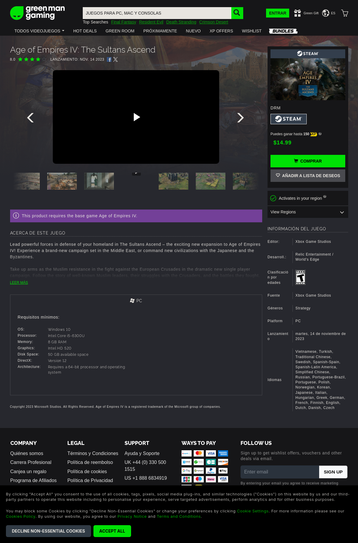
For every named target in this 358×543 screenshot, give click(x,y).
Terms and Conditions (179, 516)
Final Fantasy (123, 22)
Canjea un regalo (28, 471)
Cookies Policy (20, 516)
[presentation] (31, 119)
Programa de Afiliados (33, 480)
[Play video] (136, 117)
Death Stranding (181, 22)
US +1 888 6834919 (146, 478)
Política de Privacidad (90, 480)
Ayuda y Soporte (142, 453)
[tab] (136, 301)
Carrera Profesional (31, 462)
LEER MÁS (19, 283)
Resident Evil (151, 22)
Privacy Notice (132, 516)
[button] (39, 31)
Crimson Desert (213, 22)
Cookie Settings (253, 511)
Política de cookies (87, 471)
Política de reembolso (90, 462)
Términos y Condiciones (92, 453)
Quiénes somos (26, 453)
